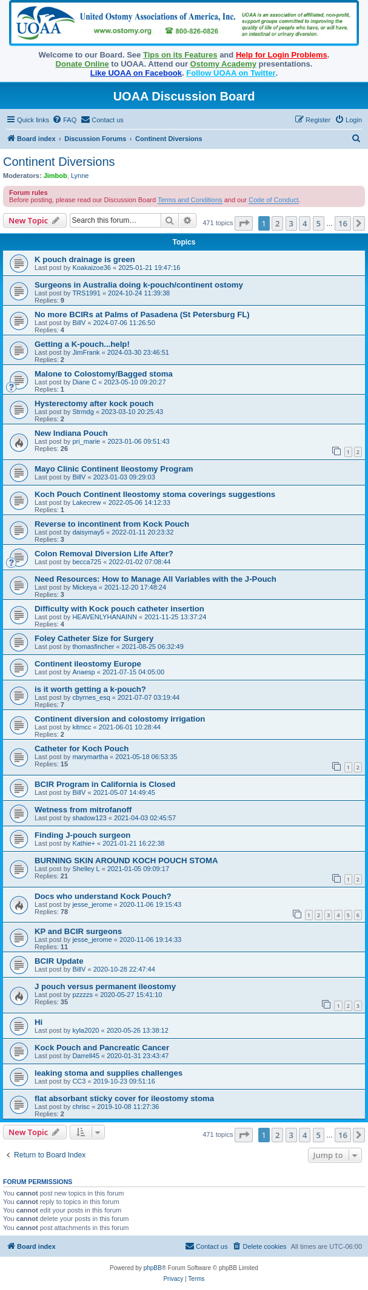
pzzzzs (82, 994)
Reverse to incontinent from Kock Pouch (112, 523)
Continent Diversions (59, 161)
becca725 (86, 561)
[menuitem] (64, 120)
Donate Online (82, 63)
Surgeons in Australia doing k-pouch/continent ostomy (139, 284)
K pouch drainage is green (85, 259)
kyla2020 (85, 1030)
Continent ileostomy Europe (88, 663)
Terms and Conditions (190, 199)
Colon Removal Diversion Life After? (104, 553)
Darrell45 (85, 1055)
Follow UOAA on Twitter (230, 72)
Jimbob (55, 175)
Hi (38, 1022)
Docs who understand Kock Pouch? (103, 896)
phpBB (153, 1268)
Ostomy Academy (223, 63)
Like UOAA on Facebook (136, 72)
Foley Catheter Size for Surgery (94, 638)
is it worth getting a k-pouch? (90, 689)
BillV (78, 322)
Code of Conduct (274, 199)
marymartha (90, 756)
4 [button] (305, 223)
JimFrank (85, 352)
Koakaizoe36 (91, 267)
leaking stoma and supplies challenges (108, 1073)
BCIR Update (59, 961)
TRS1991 (86, 293)
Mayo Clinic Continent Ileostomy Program (114, 468)
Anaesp (83, 672)
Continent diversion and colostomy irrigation (120, 718)
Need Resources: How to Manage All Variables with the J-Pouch (155, 579)
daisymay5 (88, 532)
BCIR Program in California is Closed (105, 784)
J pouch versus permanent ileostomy (105, 986)
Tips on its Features (180, 54)
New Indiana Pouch (71, 433)
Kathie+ (83, 843)
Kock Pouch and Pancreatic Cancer (102, 1047)
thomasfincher (93, 646)
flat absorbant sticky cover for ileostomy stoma (124, 1098)
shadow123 (89, 817)
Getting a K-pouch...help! (82, 344)
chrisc (81, 1106)
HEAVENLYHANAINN (104, 616)
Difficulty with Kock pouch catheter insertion (119, 608)
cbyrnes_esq (91, 697)
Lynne (80, 175)
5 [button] (318, 223)
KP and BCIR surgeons (78, 931)
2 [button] (277, 223)
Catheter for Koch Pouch (82, 748)
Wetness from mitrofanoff (83, 809)
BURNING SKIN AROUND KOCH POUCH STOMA (126, 860)
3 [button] (291, 223)
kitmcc (81, 727)
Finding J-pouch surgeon (82, 835)
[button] (244, 223)
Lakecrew (86, 502)
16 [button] (342, 223)
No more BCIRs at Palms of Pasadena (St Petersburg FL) (142, 314)
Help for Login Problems (281, 54)
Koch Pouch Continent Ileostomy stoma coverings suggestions (155, 494)
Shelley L (85, 868)
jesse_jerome (92, 904)
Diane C (84, 382)
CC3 (78, 1081)
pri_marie (86, 441)
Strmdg (82, 411)
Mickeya (84, 587)
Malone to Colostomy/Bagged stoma (104, 373)
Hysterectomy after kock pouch (94, 403)
